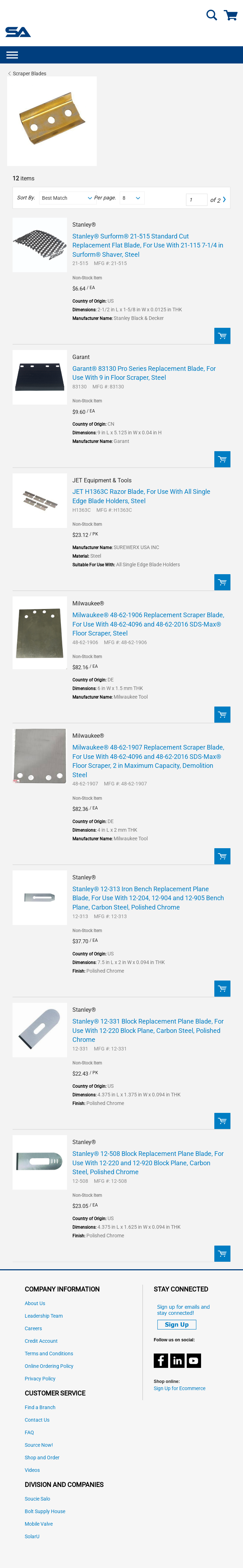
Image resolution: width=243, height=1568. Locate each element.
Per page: (105, 198)
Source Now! (39, 1445)
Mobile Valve (39, 1524)
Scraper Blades (29, 73)
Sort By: (26, 198)
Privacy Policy (40, 1379)
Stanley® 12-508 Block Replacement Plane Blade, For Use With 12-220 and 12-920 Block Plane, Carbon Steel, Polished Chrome (148, 1163)
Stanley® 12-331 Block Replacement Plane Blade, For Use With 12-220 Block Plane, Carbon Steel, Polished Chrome (148, 1030)
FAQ (29, 1432)
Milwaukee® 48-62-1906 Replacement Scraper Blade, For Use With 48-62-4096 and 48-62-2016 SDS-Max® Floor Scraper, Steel (148, 624)
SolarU (32, 1536)
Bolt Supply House (45, 1511)
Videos (32, 1470)
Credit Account (41, 1341)
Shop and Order (42, 1457)
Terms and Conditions (49, 1353)
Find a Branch (40, 1407)
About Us (35, 1303)
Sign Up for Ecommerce (179, 1388)
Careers (33, 1328)
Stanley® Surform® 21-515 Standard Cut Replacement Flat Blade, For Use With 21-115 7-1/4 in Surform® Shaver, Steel (147, 245)
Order (222, 336)
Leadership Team (44, 1316)
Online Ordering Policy (49, 1366)
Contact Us (37, 1420)
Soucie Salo (37, 1499)
